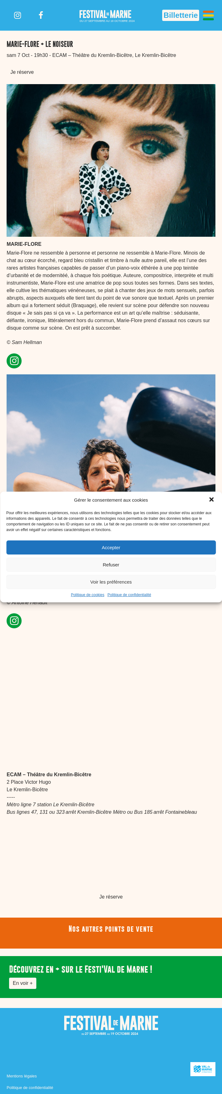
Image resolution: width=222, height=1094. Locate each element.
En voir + (23, 983)
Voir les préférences (111, 582)
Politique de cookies (87, 595)
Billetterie (180, 15)
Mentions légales (22, 1076)
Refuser (111, 564)
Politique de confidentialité (129, 595)
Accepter (111, 547)
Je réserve (22, 72)
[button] (212, 500)
